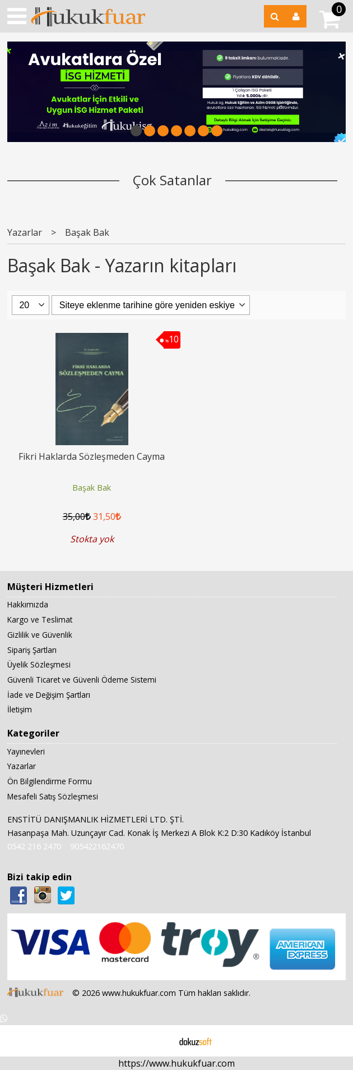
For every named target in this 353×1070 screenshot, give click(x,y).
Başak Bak (91, 487)
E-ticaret (158, 1041)
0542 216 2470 (34, 846)
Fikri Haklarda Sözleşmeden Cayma (91, 456)
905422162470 (97, 846)
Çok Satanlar (172, 180)
